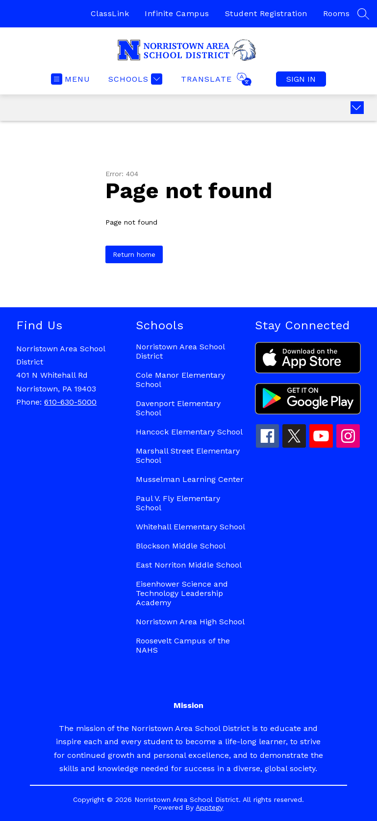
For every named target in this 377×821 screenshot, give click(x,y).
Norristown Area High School (190, 621)
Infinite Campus (177, 13)
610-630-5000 (70, 402)
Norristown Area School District (180, 351)
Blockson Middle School (181, 545)
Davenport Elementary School (178, 408)
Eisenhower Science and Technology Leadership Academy (182, 593)
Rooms (336, 13)
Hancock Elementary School (189, 431)
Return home (134, 254)
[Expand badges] (357, 107)
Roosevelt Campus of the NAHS (183, 645)
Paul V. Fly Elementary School (178, 503)
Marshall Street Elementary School (188, 455)
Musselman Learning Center (190, 479)
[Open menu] (70, 79)
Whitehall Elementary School (190, 526)
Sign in (301, 79)
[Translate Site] (214, 79)
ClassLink (110, 13)
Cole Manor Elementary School (180, 379)
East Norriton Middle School (189, 565)
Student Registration (266, 13)
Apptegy (209, 807)
